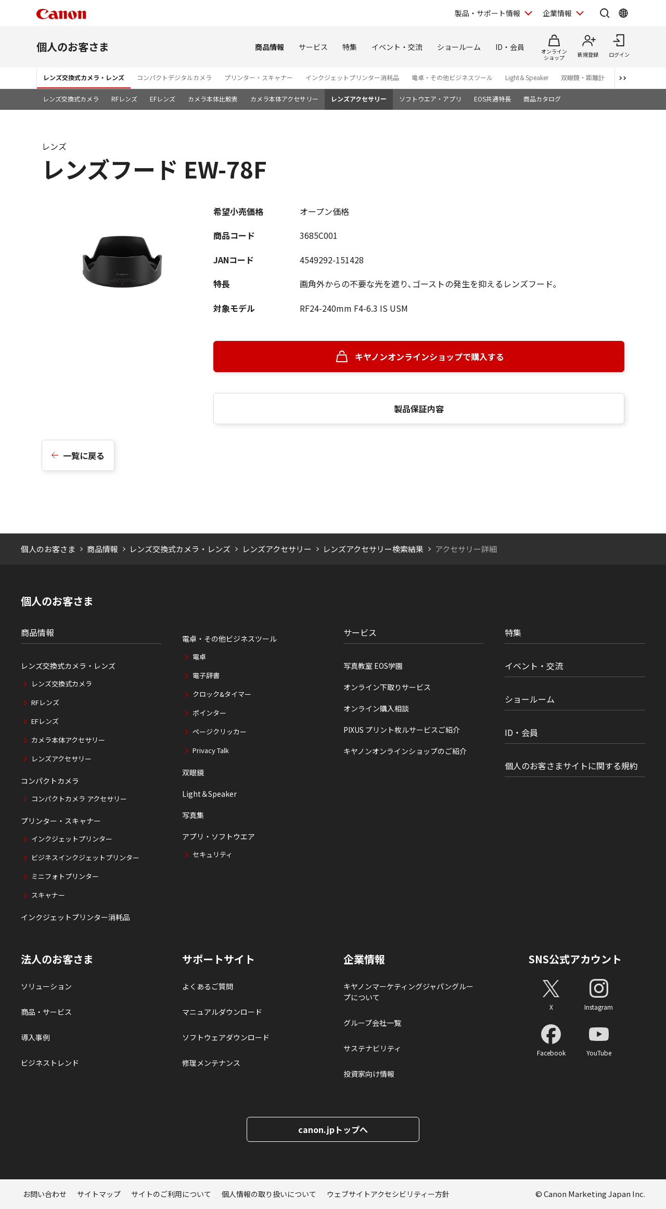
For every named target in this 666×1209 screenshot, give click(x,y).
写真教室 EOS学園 (373, 665)
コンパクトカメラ (50, 780)
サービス (313, 47)
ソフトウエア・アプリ (430, 98)
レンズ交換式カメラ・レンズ (83, 77)
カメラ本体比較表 (213, 98)
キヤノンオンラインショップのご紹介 (405, 751)
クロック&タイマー (222, 694)
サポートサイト (218, 959)
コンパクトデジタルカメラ (174, 77)
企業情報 (364, 959)
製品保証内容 (419, 408)
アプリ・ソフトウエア (218, 836)
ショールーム (459, 47)
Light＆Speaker (526, 77)
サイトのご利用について (171, 1194)
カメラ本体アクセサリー (284, 98)
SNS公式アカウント (575, 958)
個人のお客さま (72, 46)
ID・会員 (509, 47)
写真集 (193, 815)
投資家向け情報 (368, 1073)
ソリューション (46, 986)
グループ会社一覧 (372, 1022)
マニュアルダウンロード (222, 1012)
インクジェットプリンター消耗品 (352, 77)
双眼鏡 (193, 772)
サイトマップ (99, 1194)
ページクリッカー (220, 731)
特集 (349, 47)
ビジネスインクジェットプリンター (85, 857)
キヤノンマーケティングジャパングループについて (408, 991)
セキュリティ (213, 854)
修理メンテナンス (211, 1063)
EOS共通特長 (492, 98)
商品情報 (269, 47)
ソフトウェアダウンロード (226, 1037)
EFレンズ (162, 98)
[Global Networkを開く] (623, 13)
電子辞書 (206, 675)
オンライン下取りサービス (387, 687)
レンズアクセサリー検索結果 (373, 548)
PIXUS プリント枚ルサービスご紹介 (401, 729)
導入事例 (35, 1037)
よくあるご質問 (207, 986)
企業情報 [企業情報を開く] (557, 13)
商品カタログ (542, 98)
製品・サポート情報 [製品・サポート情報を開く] (487, 13)
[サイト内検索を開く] (604, 13)
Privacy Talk (211, 750)
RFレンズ (124, 98)
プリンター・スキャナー (258, 77)
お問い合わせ (45, 1194)
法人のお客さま (57, 959)
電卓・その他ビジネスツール (452, 77)
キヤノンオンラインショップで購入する (429, 356)
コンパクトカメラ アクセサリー (79, 799)
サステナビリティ (372, 1048)
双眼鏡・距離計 (583, 77)
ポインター (209, 713)
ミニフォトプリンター (65, 876)
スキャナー (48, 895)
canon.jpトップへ (333, 1129)
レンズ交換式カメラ (71, 98)
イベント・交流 (397, 47)
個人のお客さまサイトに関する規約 (571, 765)
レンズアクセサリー (359, 98)
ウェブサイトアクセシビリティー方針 (388, 1194)
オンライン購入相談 (376, 708)
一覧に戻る (84, 455)
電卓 (199, 656)
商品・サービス (46, 1012)
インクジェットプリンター (71, 839)
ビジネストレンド (50, 1063)
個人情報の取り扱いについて (269, 1194)
